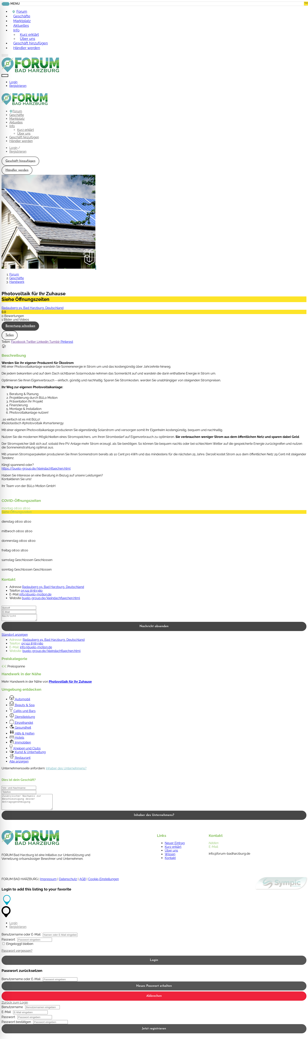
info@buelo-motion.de (35, 594)
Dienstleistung (22, 718)
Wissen (170, 858)
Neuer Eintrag (175, 847)
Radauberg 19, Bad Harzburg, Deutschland (33, 308)
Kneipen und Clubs (25, 749)
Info (16, 30)
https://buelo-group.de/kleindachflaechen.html (36, 468)
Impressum (48, 883)
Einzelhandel (21, 724)
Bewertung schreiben (20, 326)
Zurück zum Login (15, 1006)
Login (13, 82)
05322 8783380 (32, 590)
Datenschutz (68, 883)
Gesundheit (20, 729)
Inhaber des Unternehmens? (66, 769)
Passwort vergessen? (17, 955)
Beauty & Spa (22, 706)
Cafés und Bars (22, 712)
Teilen (9, 335)
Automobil (19, 700)
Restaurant (19, 759)
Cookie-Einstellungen (103, 883)
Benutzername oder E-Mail (21, 939)
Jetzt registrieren (154, 1032)
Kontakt (170, 862)
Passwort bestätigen (16, 1026)
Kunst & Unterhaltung (27, 753)
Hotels (16, 739)
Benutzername (12, 1011)
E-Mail (6, 1016)
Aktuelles (16, 122)
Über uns (23, 133)
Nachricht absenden (154, 627)
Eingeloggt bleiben (17, 948)
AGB (82, 883)
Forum (15, 111)
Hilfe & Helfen (21, 734)
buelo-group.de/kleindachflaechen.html (51, 598)
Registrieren (17, 86)
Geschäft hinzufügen (24, 137)
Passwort (8, 943)
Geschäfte (16, 115)
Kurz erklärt (25, 130)
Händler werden (26, 47)
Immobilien (20, 743)
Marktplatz (17, 119)
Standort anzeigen (15, 636)
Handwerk (16, 282)
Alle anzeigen (19, 762)
